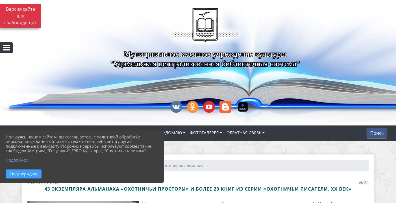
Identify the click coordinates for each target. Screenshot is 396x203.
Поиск (377, 133)
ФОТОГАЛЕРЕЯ (204, 132)
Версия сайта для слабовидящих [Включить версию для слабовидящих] (20, 16)
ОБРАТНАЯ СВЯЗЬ (244, 132)
